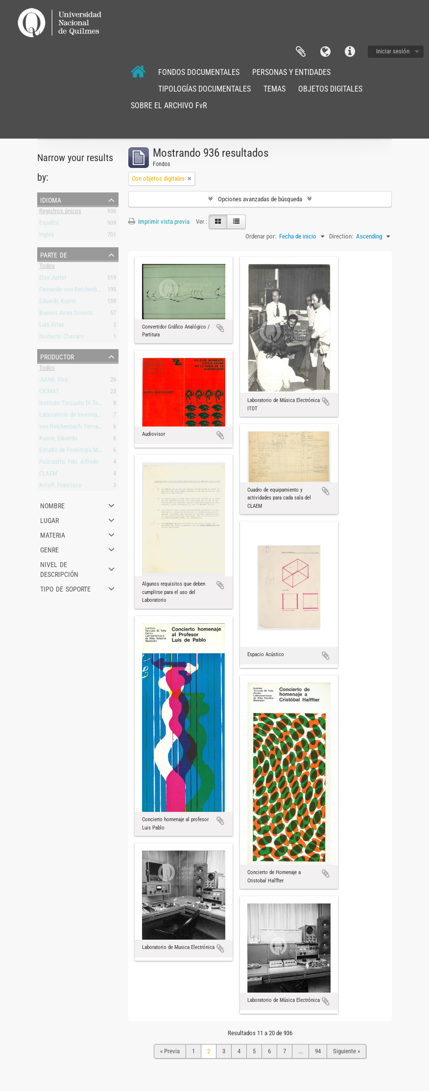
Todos (47, 267)
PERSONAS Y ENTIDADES (291, 72)
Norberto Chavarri (61, 338)
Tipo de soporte (65, 588)
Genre (49, 549)
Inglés (46, 236)
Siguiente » (346, 1051)
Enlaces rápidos (349, 52)
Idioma (325, 52)
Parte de (53, 254)
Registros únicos (60, 212)
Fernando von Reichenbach (72, 291)
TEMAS (274, 89)
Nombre (52, 505)
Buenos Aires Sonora (65, 314)
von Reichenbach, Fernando (73, 428)
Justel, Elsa (53, 381)
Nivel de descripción (59, 568)
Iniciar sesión (392, 51)
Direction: (341, 236)
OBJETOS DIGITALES (330, 89)
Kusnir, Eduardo (58, 440)
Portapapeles (300, 52)
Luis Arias (51, 326)
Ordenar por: (260, 236)
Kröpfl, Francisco (60, 487)
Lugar (49, 519)
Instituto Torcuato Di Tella (71, 404)
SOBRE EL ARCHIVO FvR (169, 105)
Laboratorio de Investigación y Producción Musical (102, 416)
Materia (52, 534)
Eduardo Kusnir (57, 303)
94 (318, 1051)
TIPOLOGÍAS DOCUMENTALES (204, 89)
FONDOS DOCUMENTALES (198, 72)
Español (49, 224)
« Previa (170, 1051)
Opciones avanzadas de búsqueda (260, 199)
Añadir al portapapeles (220, 328)
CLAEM (48, 475)
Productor (57, 356)
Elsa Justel (52, 279)
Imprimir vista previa (159, 221)
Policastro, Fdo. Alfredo (69, 463)
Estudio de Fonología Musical (76, 451)
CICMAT (49, 393)
